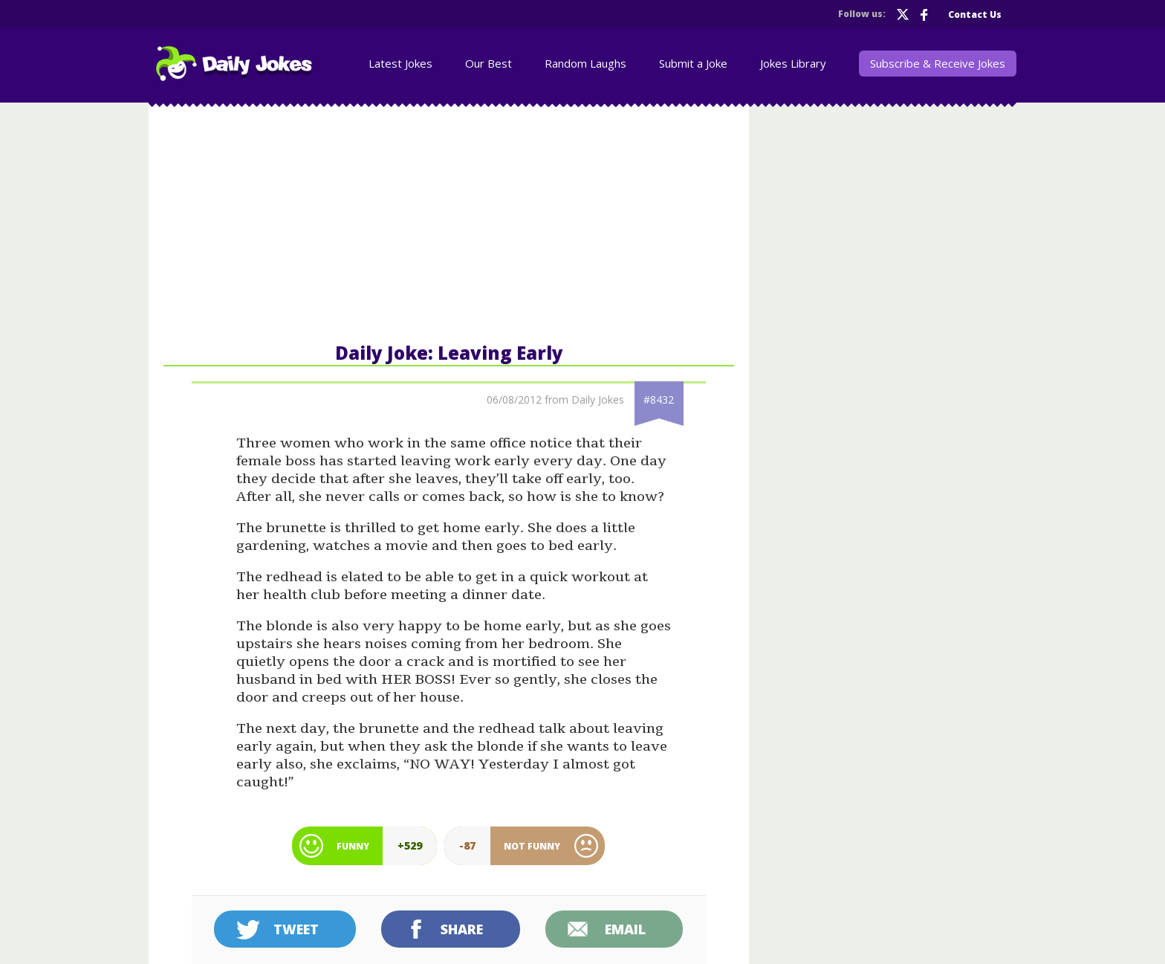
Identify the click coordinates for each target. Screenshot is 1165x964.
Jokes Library (793, 63)
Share (462, 929)
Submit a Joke (693, 63)
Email (625, 929)
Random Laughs (585, 63)
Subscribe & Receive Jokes (937, 63)
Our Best (488, 63)
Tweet (296, 929)
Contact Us (975, 14)
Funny (353, 846)
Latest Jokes (400, 63)
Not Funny (532, 846)
